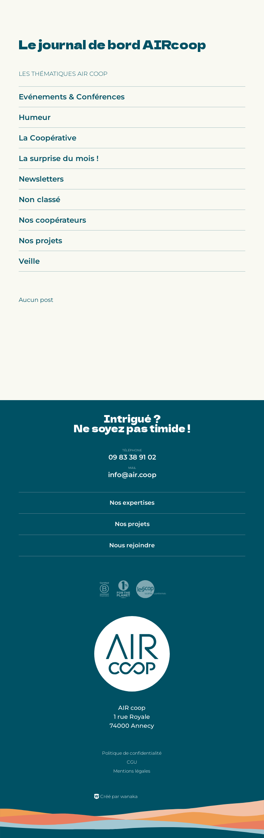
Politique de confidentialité (132, 753)
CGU (132, 762)
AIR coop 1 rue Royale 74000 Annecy (132, 716)
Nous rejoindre (132, 545)
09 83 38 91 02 (132, 457)
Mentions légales (131, 771)
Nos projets (132, 524)
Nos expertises (132, 502)
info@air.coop (132, 475)
